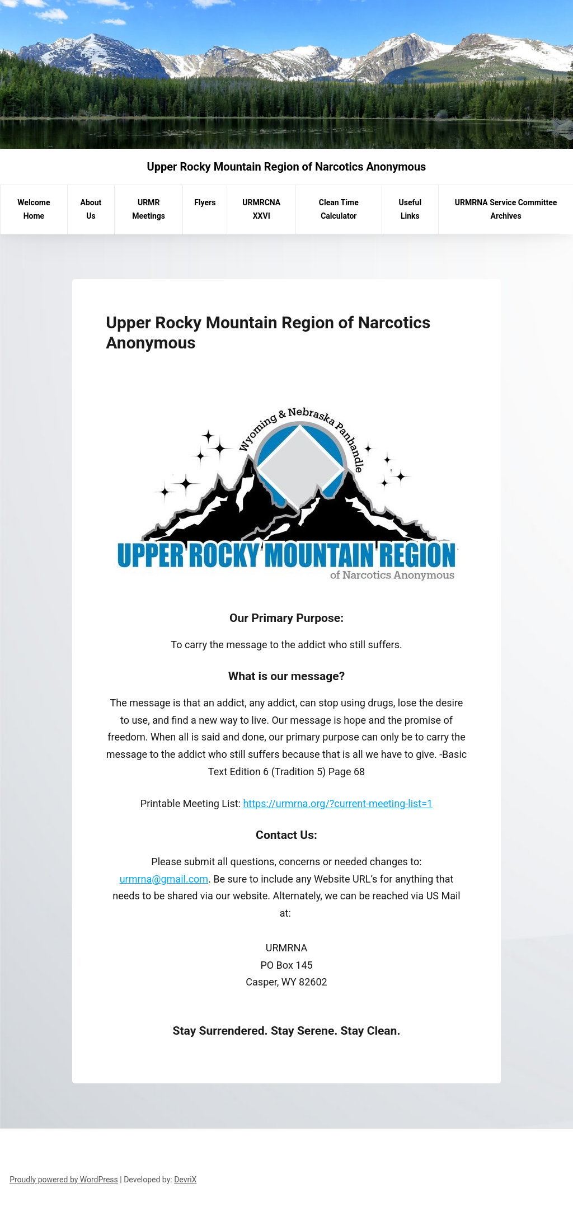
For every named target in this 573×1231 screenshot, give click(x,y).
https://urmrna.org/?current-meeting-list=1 (338, 803)
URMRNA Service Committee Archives (506, 209)
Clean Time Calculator (339, 209)
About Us (91, 209)
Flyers (204, 202)
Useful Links (410, 209)
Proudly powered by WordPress (64, 1179)
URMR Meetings (148, 209)
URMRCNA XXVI (261, 209)
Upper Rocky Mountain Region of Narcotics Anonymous (286, 166)
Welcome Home (33, 209)
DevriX (185, 1179)
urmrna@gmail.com (164, 879)
